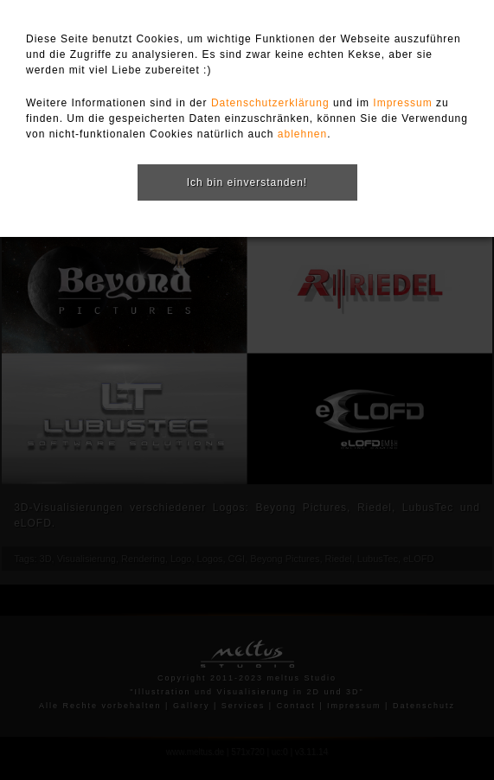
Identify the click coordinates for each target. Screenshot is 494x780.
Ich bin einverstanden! (247, 182)
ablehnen (302, 134)
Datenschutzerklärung (270, 103)
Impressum (402, 103)
